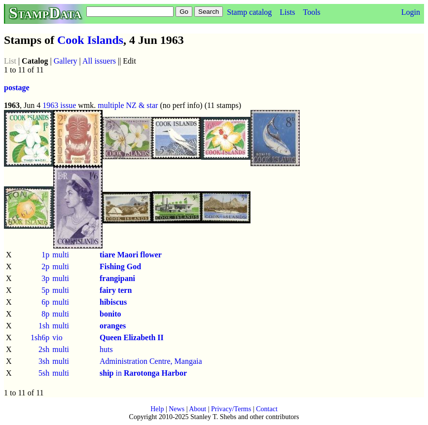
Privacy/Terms (231, 409)
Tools (311, 12)
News (176, 409)
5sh (43, 373)
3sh (43, 361)
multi (60, 254)
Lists (287, 12)
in (143, 373)
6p (45, 302)
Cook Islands (90, 40)
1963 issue (59, 105)
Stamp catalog (249, 12)
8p (45, 314)
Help (157, 409)
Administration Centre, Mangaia (151, 361)
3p (45, 278)
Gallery (65, 61)
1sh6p (40, 337)
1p (45, 254)
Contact (267, 409)
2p (45, 266)
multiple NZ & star (128, 105)
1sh (43, 325)
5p (45, 290)
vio (57, 337)
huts (106, 349)
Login (410, 12)
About (197, 409)
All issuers (99, 61)
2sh (43, 349)
